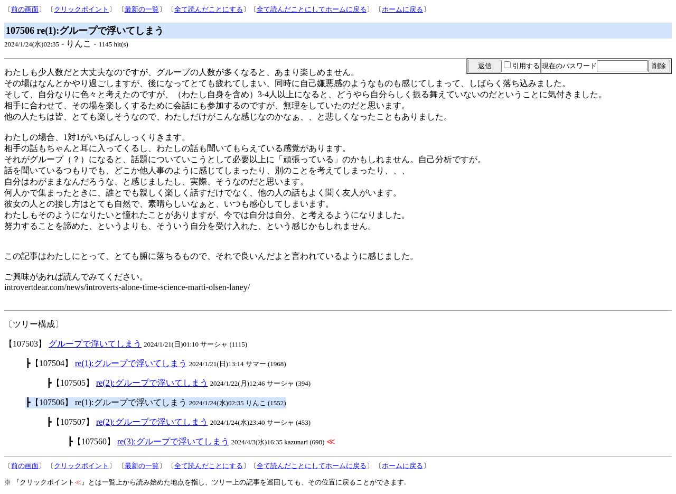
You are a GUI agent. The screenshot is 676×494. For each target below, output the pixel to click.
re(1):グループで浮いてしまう (131, 363)
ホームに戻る (402, 9)
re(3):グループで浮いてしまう (173, 441)
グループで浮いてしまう (95, 343)
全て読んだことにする (208, 9)
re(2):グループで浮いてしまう (152, 382)
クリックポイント (81, 9)
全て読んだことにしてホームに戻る (312, 9)
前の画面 (25, 9)
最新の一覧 (142, 9)
